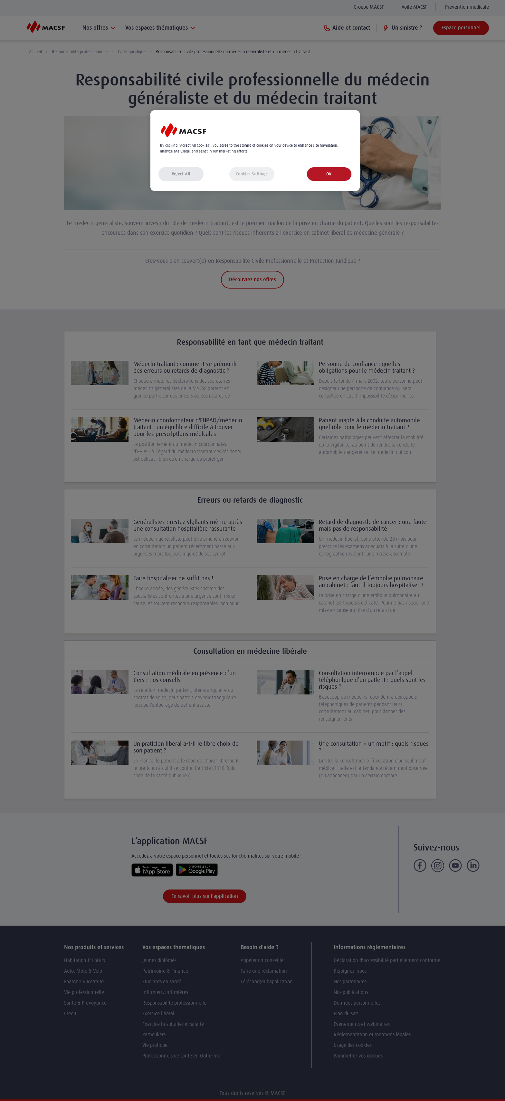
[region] (255, 150)
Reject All (181, 174)
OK (328, 174)
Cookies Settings (251, 174)
